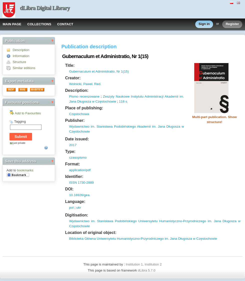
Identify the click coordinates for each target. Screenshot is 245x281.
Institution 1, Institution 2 (144, 264)
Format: (72, 164)
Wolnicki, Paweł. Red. (85, 84)
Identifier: (74, 176)
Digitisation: (76, 215)
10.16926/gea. (79, 195)
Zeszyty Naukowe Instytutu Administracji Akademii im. (143, 96)
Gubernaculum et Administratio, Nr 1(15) (99, 71)
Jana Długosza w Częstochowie (92, 101)
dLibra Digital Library (45, 8)
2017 (72, 145)
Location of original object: (90, 232)
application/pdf (79, 170)
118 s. (123, 101)
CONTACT (65, 24)
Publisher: (74, 120)
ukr (78, 207)
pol (71, 207)
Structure (19, 62)
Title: (69, 65)
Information (21, 56)
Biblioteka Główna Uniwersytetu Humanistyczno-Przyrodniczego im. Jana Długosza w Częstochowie (143, 238)
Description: (76, 90)
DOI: (69, 189)
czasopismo (77, 157)
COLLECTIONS (39, 24)
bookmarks (25, 170)
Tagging (20, 121)
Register (232, 24)
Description (21, 50)
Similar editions (24, 68)
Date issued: (77, 139)
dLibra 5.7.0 (147, 270)
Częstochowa (79, 114)
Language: (75, 201)
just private (19, 143)
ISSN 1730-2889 (81, 182)
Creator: (72, 78)
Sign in (204, 24)
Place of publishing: (84, 108)
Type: (70, 151)
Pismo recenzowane (84, 96)
